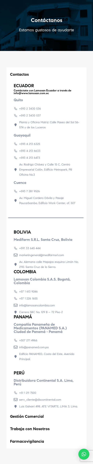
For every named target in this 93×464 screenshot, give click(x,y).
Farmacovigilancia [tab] (27, 441)
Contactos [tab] (26, 74)
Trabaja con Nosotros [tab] (30, 428)
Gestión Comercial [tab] (27, 416)
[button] (83, 454)
